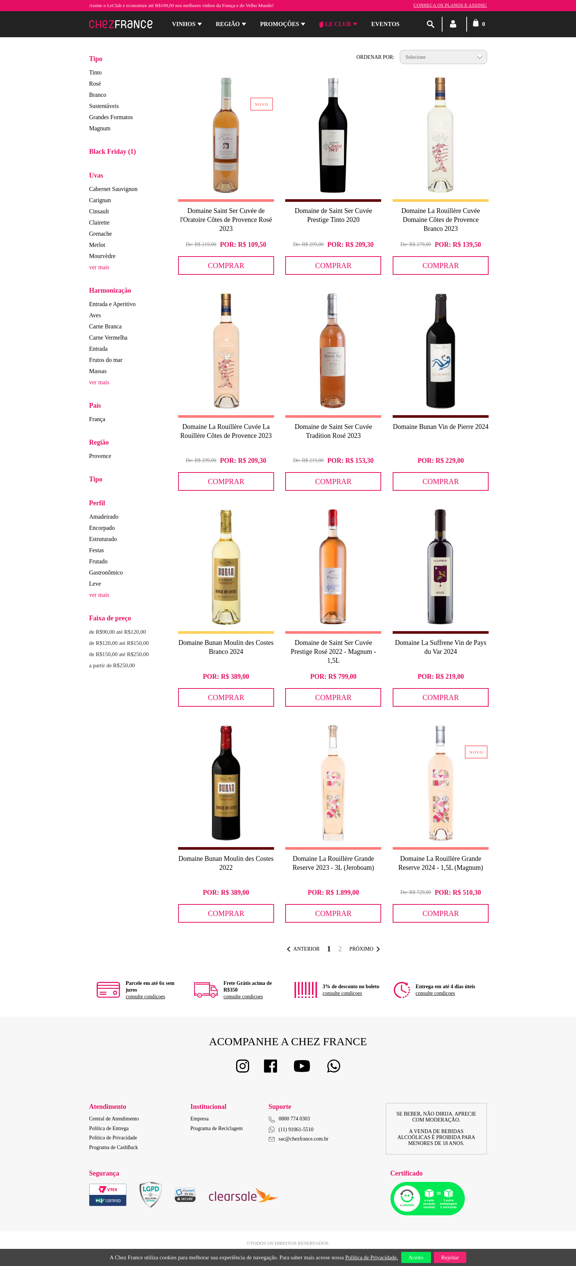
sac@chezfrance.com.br (298, 1139)
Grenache (100, 233)
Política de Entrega (109, 1128)
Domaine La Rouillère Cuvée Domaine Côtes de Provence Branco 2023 (440, 219)
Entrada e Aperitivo (112, 304)
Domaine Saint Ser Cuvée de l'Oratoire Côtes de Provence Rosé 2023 (226, 219)
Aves (95, 315)
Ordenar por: (375, 57)
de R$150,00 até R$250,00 (119, 654)
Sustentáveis (104, 106)
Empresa (199, 1119)
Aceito (416, 1257)
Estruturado (103, 539)
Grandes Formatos (111, 117)
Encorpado (102, 528)
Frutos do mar (106, 360)
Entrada (98, 349)
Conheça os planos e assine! (450, 5)
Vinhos (184, 24)
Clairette (99, 222)
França (97, 419)
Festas (96, 550)
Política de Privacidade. (371, 1257)
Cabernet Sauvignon (113, 189)
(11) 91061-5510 (290, 1129)
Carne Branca (105, 326)
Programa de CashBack (113, 1147)
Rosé (95, 83)
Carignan (100, 200)
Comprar (226, 265)
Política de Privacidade (113, 1138)
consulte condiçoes (145, 996)
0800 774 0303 (294, 1119)
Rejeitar (450, 1257)
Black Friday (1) (112, 151)
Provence (100, 456)
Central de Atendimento (114, 1119)
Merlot (97, 245)
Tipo (96, 59)
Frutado (98, 561)
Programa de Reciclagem (216, 1128)
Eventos (385, 24)
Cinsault (99, 211)
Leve (95, 583)
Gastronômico (106, 572)
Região (228, 24)
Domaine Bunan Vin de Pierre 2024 (441, 426)
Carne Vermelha (108, 337)
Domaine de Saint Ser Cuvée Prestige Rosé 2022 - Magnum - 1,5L (333, 651)
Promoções (279, 24)
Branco (97, 95)
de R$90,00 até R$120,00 (117, 632)
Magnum (100, 128)
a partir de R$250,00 (112, 665)
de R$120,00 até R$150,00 (119, 643)
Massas (98, 371)
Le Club (335, 24)
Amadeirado (104, 516)
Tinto (95, 72)
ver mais (99, 267)
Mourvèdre (102, 256)
